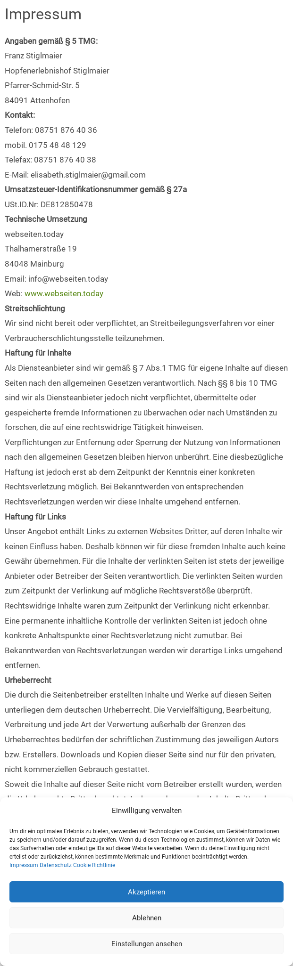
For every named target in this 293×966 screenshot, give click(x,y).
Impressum (23, 865)
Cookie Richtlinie (94, 865)
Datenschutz (56, 865)
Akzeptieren (146, 892)
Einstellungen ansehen (146, 944)
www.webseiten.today (64, 293)
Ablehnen (146, 918)
